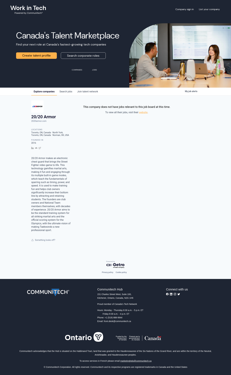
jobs (65, 91)
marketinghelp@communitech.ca (135, 361)
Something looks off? (43, 240)
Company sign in (184, 9)
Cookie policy (121, 272)
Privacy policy (107, 272)
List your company (209, 9)
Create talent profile (36, 55)
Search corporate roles (83, 56)
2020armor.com (38, 121)
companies (44, 91)
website (143, 112)
